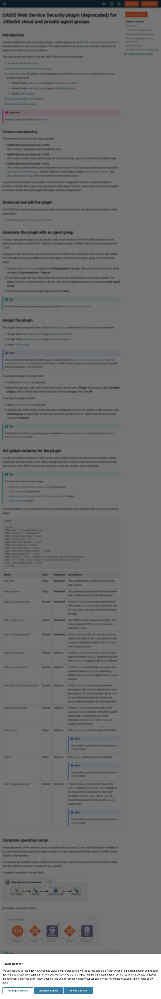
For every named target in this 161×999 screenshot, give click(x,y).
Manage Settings (18, 990)
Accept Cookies (48, 990)
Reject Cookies (78, 990)
